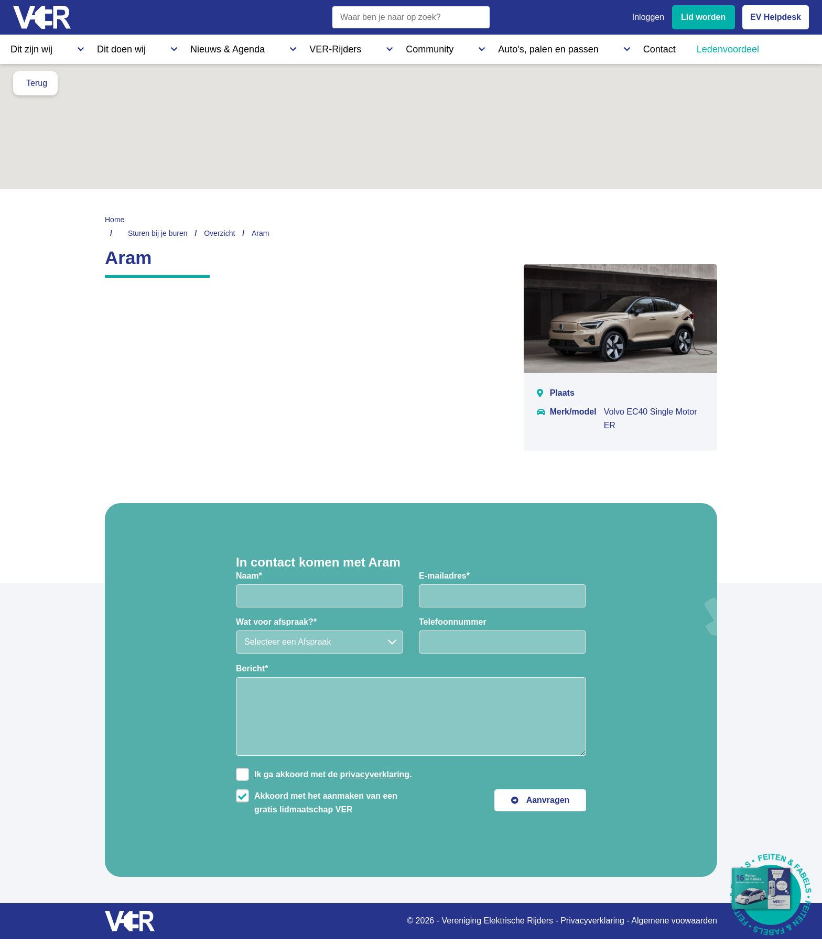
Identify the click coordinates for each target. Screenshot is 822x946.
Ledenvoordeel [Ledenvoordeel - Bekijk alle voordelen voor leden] (516, 46)
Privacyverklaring (592, 920)
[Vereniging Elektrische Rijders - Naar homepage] (42, 17)
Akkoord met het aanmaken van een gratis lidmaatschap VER (325, 802)
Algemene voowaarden (674, 920)
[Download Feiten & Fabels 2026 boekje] (771, 895)
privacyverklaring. (376, 774)
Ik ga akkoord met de (333, 774)
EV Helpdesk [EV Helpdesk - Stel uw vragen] (775, 17)
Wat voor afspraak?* (276, 621)
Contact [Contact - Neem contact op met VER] (455, 46)
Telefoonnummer (452, 621)
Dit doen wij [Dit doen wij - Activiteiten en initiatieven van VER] (88, 46)
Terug (36, 83)
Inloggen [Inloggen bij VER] (648, 17)
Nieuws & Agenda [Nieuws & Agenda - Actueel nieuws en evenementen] (160, 46)
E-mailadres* (444, 575)
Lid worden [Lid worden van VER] (703, 17)
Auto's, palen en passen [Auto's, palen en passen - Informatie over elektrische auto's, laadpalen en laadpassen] (379, 46)
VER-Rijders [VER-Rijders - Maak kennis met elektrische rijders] (233, 46)
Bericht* (252, 668)
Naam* (249, 575)
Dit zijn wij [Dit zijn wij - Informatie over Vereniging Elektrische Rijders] (28, 46)
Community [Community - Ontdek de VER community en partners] (296, 46)
